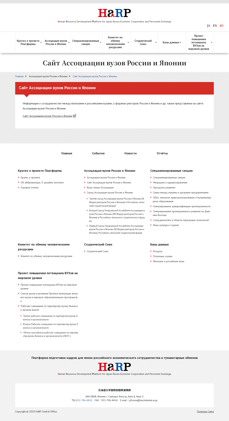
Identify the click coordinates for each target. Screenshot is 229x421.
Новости (131, 153)
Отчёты (162, 153)
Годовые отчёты (29, 187)
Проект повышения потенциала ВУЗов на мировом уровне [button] (198, 42)
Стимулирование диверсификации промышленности (182, 206)
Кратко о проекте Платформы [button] (28, 42)
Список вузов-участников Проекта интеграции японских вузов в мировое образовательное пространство (49, 297)
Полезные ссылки (162, 256)
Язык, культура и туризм (166, 225)
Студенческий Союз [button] (143, 42)
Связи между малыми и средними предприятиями (180, 192)
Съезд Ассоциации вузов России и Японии (110, 192)
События (98, 153)
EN (215, 25)
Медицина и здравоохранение (170, 182)
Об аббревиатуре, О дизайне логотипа (42, 182)
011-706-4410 (84, 400)
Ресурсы (157, 251)
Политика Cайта (205, 411)
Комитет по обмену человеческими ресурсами (46, 256)
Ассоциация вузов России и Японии (106, 177)
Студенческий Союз (97, 251)
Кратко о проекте (30, 177)
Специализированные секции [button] (85, 42)
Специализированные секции (169, 177)
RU (222, 25)
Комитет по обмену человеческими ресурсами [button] (115, 42)
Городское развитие (164, 187)
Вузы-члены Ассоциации (100, 187)
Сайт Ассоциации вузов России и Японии (95, 76)
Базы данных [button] (171, 42)
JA (208, 25)
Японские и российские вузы (168, 261)
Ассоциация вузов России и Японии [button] (56, 42)
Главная (19, 76)
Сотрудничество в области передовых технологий (181, 220)
